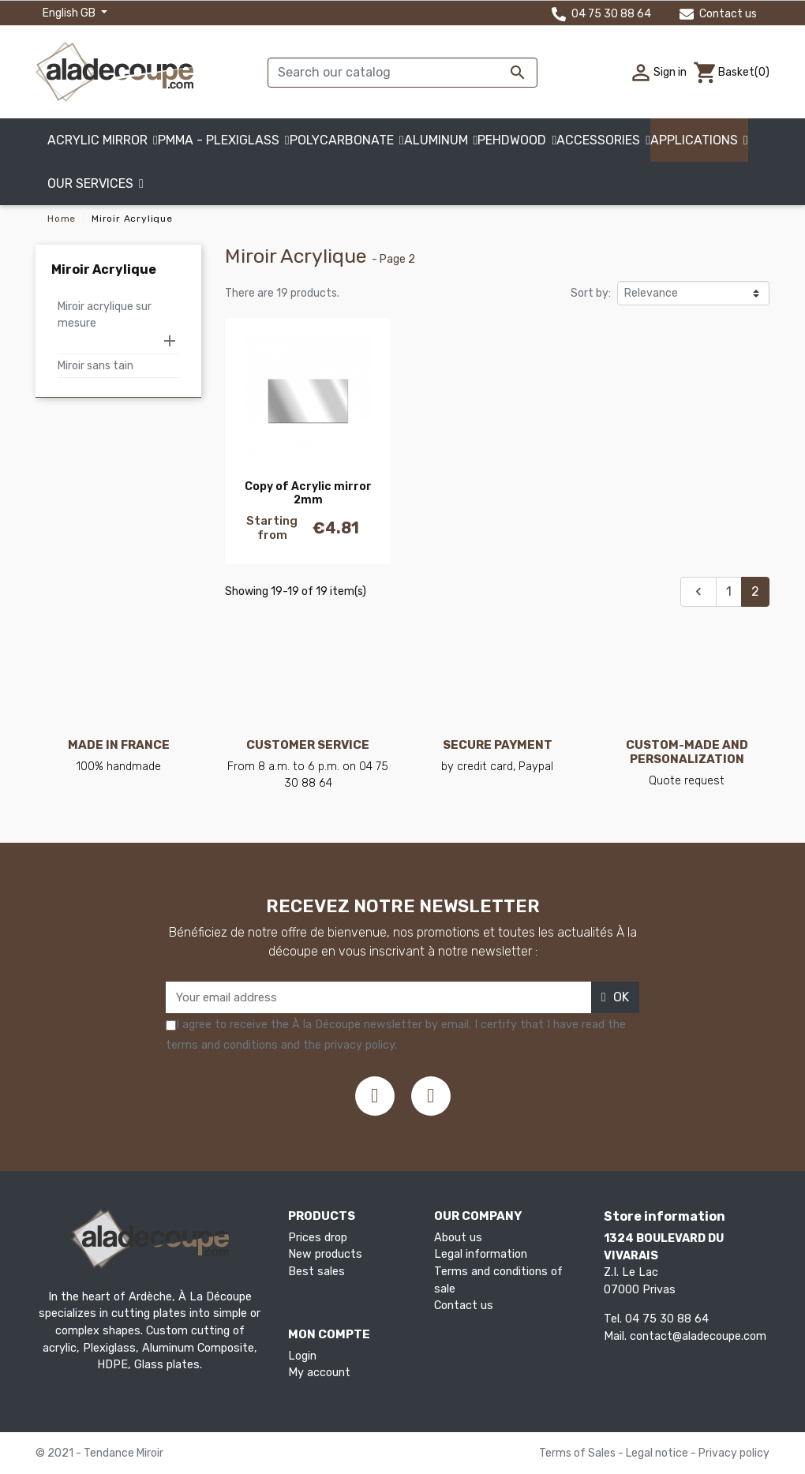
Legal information (480, 1254)
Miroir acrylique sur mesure (105, 315)
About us (458, 1237)
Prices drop (317, 1237)
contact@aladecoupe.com (698, 1336)
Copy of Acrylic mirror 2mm (308, 493)
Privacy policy (733, 1453)
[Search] (402, 73)
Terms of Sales (578, 1453)
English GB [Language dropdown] (70, 13)
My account (319, 1372)
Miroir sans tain (95, 365)
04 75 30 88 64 (601, 14)
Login (302, 1356)
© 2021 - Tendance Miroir (99, 1453)
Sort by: (591, 293)
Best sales (316, 1271)
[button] (95, 183)
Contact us (718, 14)
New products (325, 1254)
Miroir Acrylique (103, 269)
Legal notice (658, 1453)
